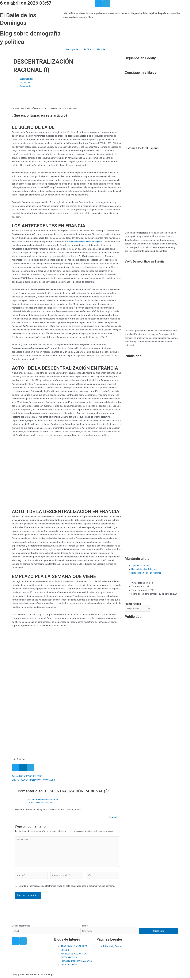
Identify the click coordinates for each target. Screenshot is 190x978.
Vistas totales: (138, 583)
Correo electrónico (21, 921)
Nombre (86, 921)
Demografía (72, 49)
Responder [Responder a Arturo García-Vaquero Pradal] (113, 817)
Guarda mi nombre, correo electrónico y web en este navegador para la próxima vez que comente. (67, 888)
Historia (101, 49)
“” (86, 241)
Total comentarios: (140, 590)
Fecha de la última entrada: (145, 594)
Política (87, 49)
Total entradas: (139, 586)
